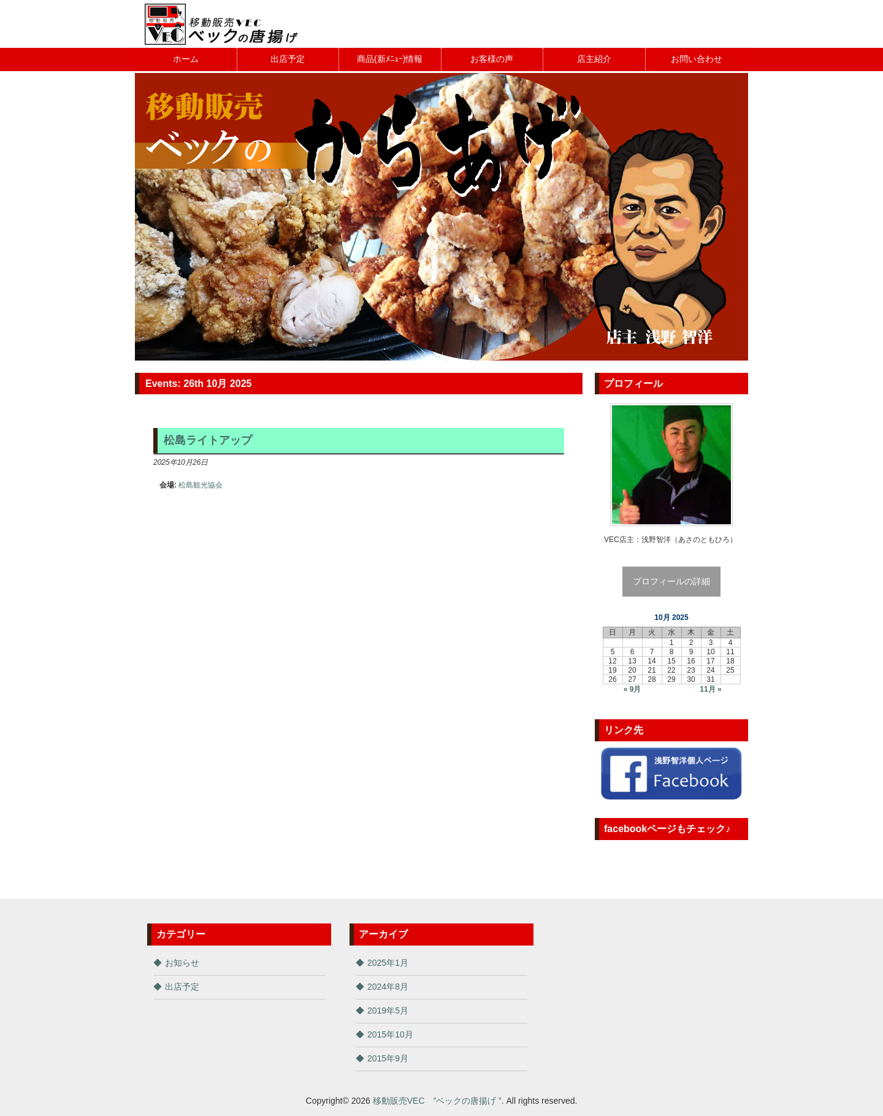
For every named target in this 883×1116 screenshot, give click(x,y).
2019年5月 (387, 1010)
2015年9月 (387, 1058)
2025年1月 (387, 963)
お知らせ (182, 963)
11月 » (710, 689)
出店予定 (182, 987)
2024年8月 (387, 987)
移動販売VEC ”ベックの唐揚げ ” (437, 1101)
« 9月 (632, 689)
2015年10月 (390, 1034)
